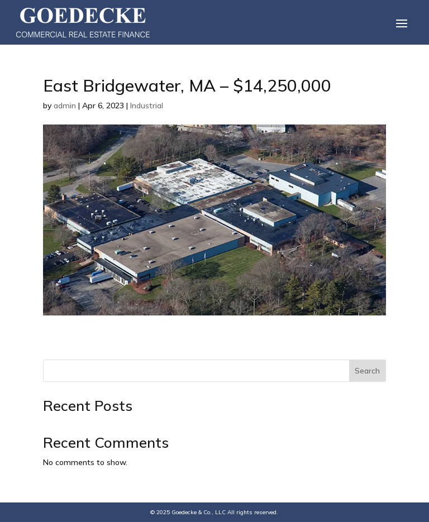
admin (65, 105)
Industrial (146, 105)
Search (367, 371)
